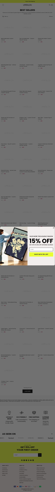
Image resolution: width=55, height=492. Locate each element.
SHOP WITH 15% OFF (41, 254)
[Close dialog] (53, 228)
